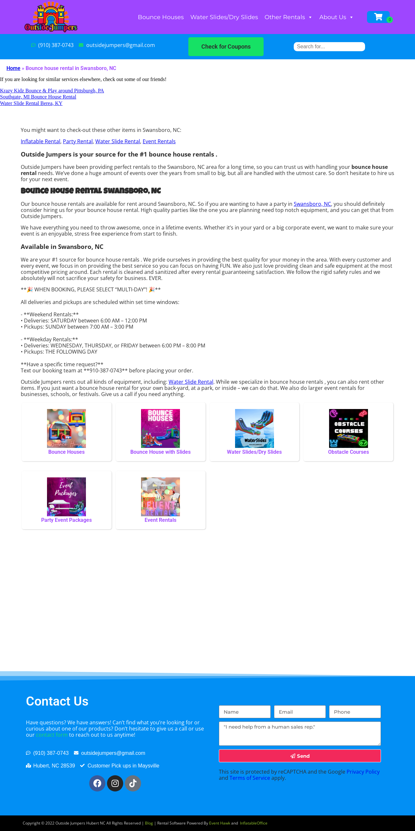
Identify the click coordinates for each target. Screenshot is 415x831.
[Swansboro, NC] (207, 613)
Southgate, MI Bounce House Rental (38, 96)
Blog (149, 823)
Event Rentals (159, 141)
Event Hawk (219, 823)
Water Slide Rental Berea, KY (31, 103)
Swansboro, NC (312, 203)
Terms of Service (250, 777)
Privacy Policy (363, 771)
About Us (336, 17)
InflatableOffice (253, 823)
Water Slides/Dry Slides (224, 17)
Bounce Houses (161, 17)
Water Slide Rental (117, 141)
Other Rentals (289, 17)
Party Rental (78, 141)
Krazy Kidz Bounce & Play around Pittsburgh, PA (52, 90)
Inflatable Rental (40, 141)
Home (13, 68)
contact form (52, 734)
